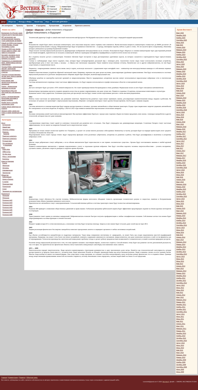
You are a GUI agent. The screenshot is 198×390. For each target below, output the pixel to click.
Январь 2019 (180, 100)
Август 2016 (180, 170)
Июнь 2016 (180, 175)
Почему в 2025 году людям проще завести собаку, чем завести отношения (10, 51)
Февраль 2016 (181, 184)
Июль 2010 (180, 345)
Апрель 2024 (180, 47)
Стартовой (53, 9)
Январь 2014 (180, 244)
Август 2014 (180, 228)
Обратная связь (32, 377)
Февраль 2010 (181, 355)
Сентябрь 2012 (181, 283)
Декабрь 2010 (181, 333)
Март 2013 (180, 268)
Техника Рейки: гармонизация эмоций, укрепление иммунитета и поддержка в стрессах (11, 69)
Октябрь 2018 (181, 107)
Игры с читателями (9, 156)
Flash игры (6, 149)
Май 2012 (179, 292)
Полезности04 (7, 205)
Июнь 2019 (180, 88)
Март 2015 (180, 211)
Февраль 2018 (181, 127)
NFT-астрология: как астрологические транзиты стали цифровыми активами (11, 39)
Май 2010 (179, 350)
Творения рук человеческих (12, 191)
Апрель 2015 (180, 208)
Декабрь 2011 (181, 304)
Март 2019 (180, 95)
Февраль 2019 (181, 98)
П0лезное (5, 198)
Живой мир (38, 22)
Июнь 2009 (180, 372)
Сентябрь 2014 (181, 225)
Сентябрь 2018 (181, 110)
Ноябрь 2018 (180, 105)
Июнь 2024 (180, 43)
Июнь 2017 (180, 146)
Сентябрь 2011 (181, 312)
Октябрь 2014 (181, 223)
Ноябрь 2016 (180, 163)
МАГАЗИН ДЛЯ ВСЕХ (60, 22)
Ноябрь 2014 (180, 220)
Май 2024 (179, 45)
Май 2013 (179, 264)
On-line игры (6, 154)
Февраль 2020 (181, 69)
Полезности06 (7, 210)
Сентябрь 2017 (181, 139)
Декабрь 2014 (181, 218)
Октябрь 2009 (181, 365)
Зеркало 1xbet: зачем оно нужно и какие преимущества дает (11, 112)
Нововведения (7, 170)
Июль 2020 (180, 67)
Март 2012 (180, 297)
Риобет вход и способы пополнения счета (9, 103)
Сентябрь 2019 (181, 81)
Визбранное (66, 9)
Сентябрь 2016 (181, 167)
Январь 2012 (180, 302)
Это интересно (7, 26)
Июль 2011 (180, 317)
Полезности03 (7, 203)
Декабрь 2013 (181, 247)
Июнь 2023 (180, 62)
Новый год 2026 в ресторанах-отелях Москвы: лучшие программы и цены (12, 45)
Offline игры (6, 152)
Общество (12, 22)
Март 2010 (180, 353)
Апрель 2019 (180, 93)
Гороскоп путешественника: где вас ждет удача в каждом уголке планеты (11, 76)
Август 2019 (180, 83)
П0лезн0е (5, 195)
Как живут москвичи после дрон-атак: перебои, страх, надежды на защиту (10, 56)
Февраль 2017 (181, 155)
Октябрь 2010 (181, 338)
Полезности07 (7, 212)
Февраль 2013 (181, 271)
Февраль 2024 (181, 50)
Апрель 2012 (180, 295)
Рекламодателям (54, 14)
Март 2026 (180, 33)
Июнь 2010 (180, 348)
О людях (5, 182)
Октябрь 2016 (181, 165)
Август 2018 (180, 112)
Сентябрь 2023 (181, 59)
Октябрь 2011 (181, 309)
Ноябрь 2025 (180, 38)
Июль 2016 (180, 172)
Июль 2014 (180, 230)
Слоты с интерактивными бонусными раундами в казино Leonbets (10, 98)
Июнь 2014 (180, 232)
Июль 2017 (180, 143)
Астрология (67, 26)
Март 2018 (180, 124)
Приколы (19, 26)
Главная (52, 6)
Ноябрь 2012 (180, 278)
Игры (47, 22)
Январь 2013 (180, 273)
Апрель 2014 (180, 237)
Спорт (4, 189)
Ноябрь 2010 (180, 336)
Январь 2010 (180, 357)
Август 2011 (180, 314)
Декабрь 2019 (181, 74)
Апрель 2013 (180, 266)
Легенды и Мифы (25, 22)
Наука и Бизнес (7, 179)
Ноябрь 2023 (180, 55)
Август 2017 (180, 141)
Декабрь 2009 (181, 360)
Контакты (52, 11)
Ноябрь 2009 (180, 362)
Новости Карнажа (7, 161)
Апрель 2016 (180, 180)
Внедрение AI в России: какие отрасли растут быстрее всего (12, 34)
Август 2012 (180, 285)
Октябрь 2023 (181, 57)
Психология (6, 186)
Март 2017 (180, 153)
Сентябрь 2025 (181, 40)
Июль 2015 (180, 201)
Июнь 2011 (180, 319)
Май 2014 (179, 235)
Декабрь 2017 (181, 131)
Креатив (30, 26)
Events (4, 163)
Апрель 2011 (180, 324)
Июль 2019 (180, 86)
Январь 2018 (180, 129)
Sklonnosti (5, 165)
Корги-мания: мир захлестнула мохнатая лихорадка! (9, 82)
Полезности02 (7, 200)
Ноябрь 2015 (180, 192)
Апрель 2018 (180, 122)
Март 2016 (180, 182)
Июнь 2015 (180, 204)
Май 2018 (179, 119)
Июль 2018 (180, 115)
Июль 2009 (180, 369)
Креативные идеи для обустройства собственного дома (11, 92)
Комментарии (66, 6)
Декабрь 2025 (181, 35)
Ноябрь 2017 (180, 134)
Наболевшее (6, 177)
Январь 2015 (180, 216)
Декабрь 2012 (181, 276)
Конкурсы (5, 159)
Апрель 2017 (180, 151)
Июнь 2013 (180, 261)
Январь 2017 (180, 158)
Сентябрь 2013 (181, 254)
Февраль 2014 (181, 242)
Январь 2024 (180, 52)
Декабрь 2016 (181, 160)
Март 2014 (180, 240)
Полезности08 (7, 215)
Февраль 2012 (181, 300)
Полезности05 (7, 207)
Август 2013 (180, 256)
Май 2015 (179, 206)
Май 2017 (179, 148)
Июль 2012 (180, 288)
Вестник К (166, 381)
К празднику (41, 26)
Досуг (3, 22)
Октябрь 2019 (181, 79)
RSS (63, 11)
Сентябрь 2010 (181, 341)
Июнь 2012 (180, 290)
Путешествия (54, 26)
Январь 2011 (180, 331)
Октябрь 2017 (181, 136)
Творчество (6, 173)
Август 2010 (180, 343)
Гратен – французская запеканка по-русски (9, 87)
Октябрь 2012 (181, 280)
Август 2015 (180, 199)
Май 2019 (179, 91)
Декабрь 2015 (181, 189)
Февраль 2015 (181, 213)
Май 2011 (179, 321)
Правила (22, 377)
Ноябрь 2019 (180, 76)
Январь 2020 (180, 71)
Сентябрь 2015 (181, 196)
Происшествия (7, 184)
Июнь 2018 (180, 117)
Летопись (5, 168)
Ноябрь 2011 (180, 307)
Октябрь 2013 (181, 252)
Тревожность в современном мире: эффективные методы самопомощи (11, 62)
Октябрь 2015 (181, 194)
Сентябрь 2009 (181, 367)
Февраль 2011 (181, 329)
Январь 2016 (180, 187)
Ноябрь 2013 (180, 249)
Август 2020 (180, 64)
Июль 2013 (180, 259)
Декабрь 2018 (181, 103)
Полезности (5, 194)
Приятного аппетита (82, 26)
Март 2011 (180, 326)
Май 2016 (179, 177)
